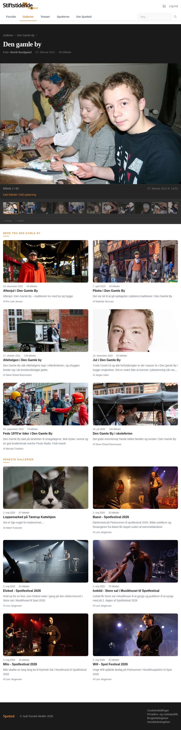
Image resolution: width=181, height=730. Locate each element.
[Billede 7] (109, 208)
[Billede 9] (142, 208)
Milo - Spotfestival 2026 (20, 664)
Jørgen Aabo (102, 375)
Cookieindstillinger (158, 710)
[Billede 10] (159, 208)
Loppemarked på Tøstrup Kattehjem (29, 517)
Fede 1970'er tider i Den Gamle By (27, 433)
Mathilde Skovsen (105, 301)
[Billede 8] (126, 208)
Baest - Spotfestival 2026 (111, 517)
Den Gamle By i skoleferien (112, 433)
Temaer (45, 16)
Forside (11, 16)
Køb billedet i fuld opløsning (19, 194)
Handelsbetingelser (158, 721)
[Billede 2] (27, 208)
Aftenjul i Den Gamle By (20, 290)
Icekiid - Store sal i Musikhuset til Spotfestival (126, 590)
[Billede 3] (43, 208)
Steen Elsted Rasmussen (19, 375)
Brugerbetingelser (158, 718)
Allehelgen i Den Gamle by (22, 360)
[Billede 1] (10, 208)
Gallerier (28, 16)
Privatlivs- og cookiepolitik (162, 714)
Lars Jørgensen (104, 532)
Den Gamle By (26, 35)
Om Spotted (84, 16)
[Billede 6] (93, 208)
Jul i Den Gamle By (107, 360)
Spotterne (63, 16)
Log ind (173, 6)
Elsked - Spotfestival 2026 (22, 590)
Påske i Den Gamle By (109, 290)
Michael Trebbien (14, 448)
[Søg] (175, 16)
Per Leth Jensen (14, 301)
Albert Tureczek (14, 528)
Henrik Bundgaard (21, 52)
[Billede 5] (76, 208)
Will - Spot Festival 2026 (110, 664)
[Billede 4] (60, 208)
